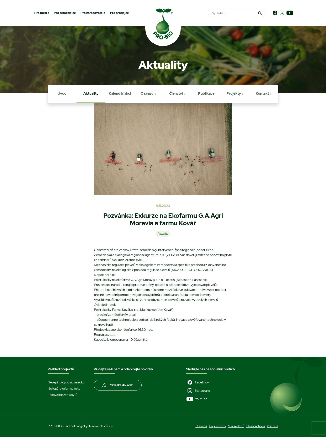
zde (112, 334)
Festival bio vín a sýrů (63, 395)
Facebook (197, 382)
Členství (176, 93)
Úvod (62, 93)
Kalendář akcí (120, 93)
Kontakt (262, 93)
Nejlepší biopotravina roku (66, 382)
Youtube (196, 399)
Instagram (198, 390)
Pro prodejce (119, 13)
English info (217, 426)
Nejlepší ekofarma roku (64, 388)
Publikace (206, 93)
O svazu (147, 93)
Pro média (41, 13)
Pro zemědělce (65, 13)
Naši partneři (255, 426)
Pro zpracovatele (92, 13)
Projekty (233, 93)
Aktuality (91, 93)
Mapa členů (236, 426)
